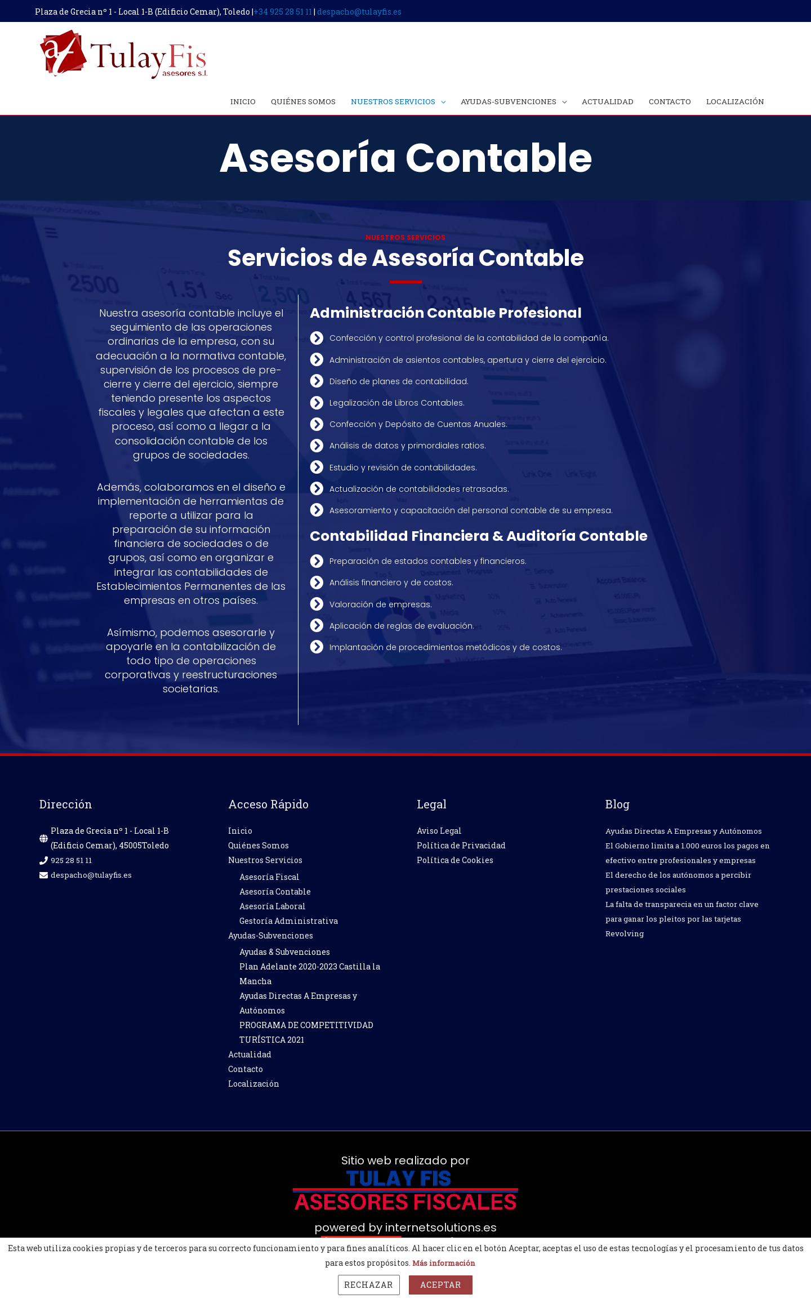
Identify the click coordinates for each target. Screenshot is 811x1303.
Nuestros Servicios (265, 863)
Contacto (245, 1072)
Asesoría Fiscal (269, 880)
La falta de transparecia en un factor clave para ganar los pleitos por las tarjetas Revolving (688, 937)
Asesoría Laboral (272, 909)
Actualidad (249, 1057)
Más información (444, 1262)
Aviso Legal (439, 834)
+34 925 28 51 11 (287, 10)
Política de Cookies (455, 863)
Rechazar (368, 1284)
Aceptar (440, 1284)
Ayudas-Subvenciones (270, 938)
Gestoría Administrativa (288, 924)
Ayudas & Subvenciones (284, 955)
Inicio (240, 834)
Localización (253, 1087)
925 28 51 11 (72, 863)
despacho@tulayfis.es (364, 10)
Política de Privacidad (461, 848)
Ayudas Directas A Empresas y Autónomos (687, 834)
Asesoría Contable (275, 895)
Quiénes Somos (258, 848)
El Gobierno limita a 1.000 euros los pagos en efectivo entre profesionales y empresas (686, 863)
